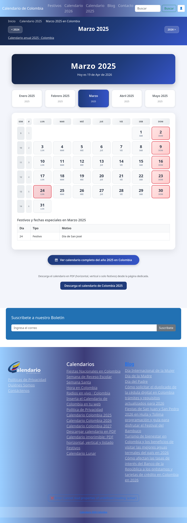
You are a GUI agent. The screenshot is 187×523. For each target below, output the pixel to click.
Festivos (54, 5)
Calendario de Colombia (22, 8)
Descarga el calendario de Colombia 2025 (93, 286)
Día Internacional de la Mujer (150, 370)
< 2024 (15, 29)
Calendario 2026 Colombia (93, 512)
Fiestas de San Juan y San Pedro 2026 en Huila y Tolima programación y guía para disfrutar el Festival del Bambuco (152, 419)
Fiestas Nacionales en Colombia (93, 371)
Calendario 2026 (73, 8)
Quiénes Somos (21, 385)
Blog (111, 5)
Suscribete (166, 328)
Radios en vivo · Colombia (88, 393)
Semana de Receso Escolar (89, 376)
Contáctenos (19, 390)
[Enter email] (84, 327)
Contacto (125, 5)
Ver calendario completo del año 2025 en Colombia (93, 260)
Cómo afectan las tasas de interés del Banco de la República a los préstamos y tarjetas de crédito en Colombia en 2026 (152, 469)
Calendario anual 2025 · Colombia (31, 38)
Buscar (169, 8)
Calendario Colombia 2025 (89, 415)
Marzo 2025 (93, 28)
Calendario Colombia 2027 (89, 426)
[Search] (148, 8)
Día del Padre (136, 381)
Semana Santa (78, 382)
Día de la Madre (138, 375)
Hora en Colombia (81, 387)
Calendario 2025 (95, 8)
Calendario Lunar (81, 453)
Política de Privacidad (84, 409)
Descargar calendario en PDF (91, 431)
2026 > (172, 29)
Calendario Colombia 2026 (89, 420)
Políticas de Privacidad (27, 379)
